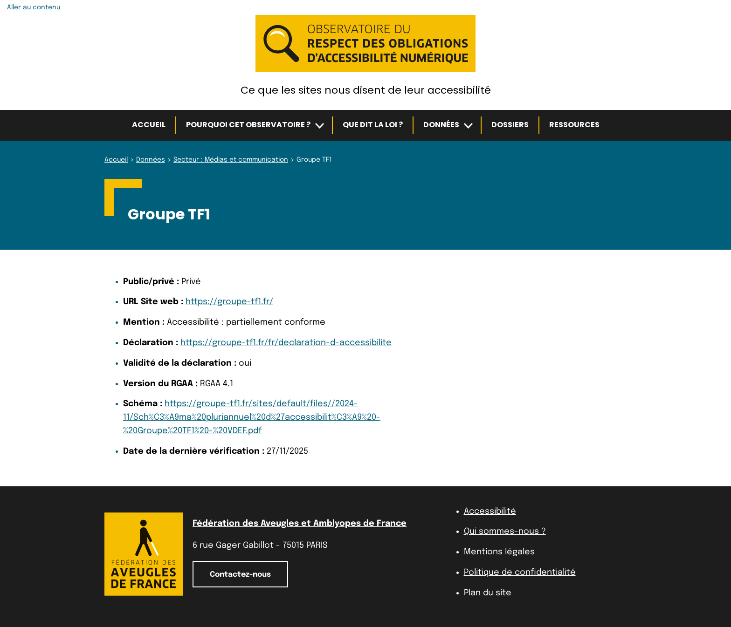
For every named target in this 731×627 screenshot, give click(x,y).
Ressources (574, 124)
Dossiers (510, 124)
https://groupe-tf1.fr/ (229, 302)
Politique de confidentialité (520, 572)
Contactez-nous (240, 575)
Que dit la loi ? (373, 124)
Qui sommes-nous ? (505, 531)
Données (441, 124)
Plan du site (487, 593)
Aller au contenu (33, 7)
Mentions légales (499, 552)
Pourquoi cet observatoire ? (248, 124)
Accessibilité (490, 511)
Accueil (149, 124)
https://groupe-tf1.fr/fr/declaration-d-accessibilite (286, 343)
